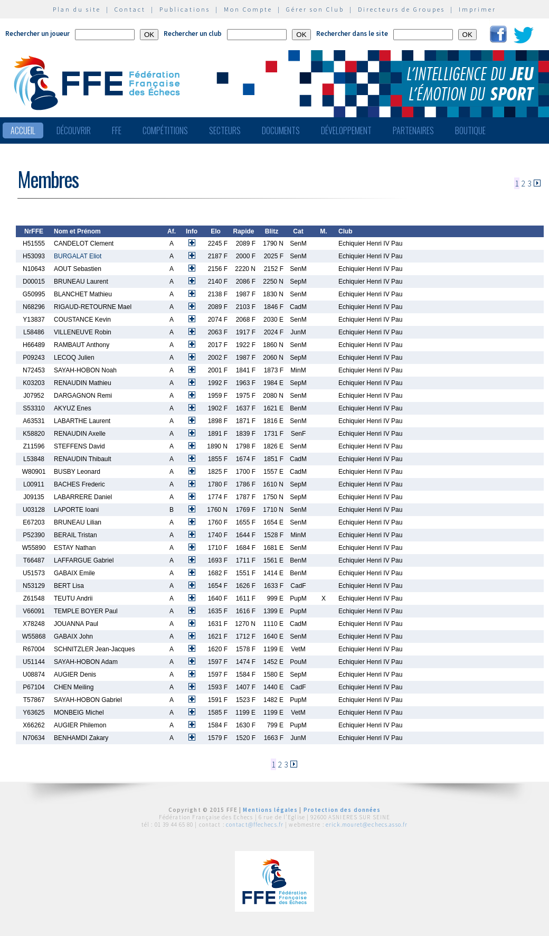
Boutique (470, 130)
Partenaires (413, 130)
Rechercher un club (193, 33)
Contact (130, 9)
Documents (281, 130)
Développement (346, 130)
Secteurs (225, 130)
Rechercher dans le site (352, 33)
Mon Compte (248, 9)
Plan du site (77, 9)
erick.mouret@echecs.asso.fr (367, 824)
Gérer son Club (315, 9)
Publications (184, 9)
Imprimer (477, 9)
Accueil (23, 130)
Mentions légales (270, 809)
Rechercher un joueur (37, 33)
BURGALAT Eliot (77, 256)
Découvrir (73, 130)
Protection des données (342, 809)
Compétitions (165, 130)
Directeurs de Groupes (401, 9)
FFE (116, 130)
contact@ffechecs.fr (254, 824)
